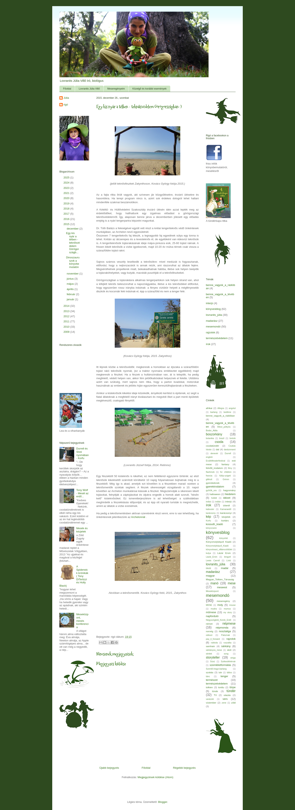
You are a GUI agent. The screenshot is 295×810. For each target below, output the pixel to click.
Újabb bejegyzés (109, 767)
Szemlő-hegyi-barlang (216, 669)
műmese (211, 612)
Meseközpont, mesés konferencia (82, 621)
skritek (209, 654)
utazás (227, 695)
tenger (224, 676)
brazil (221, 438)
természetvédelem (217, 338)
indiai (208, 502)
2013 (67, 311)
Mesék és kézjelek (82, 530)
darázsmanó (230, 449)
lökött (208, 568)
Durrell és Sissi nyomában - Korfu (82, 453)
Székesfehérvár (228, 661)
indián (218, 502)
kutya (208, 553)
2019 (67, 203)
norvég (209, 631)
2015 (67, 224)
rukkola (214, 643)
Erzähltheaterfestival (215, 461)
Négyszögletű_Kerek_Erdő (218, 620)
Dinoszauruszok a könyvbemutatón (72, 262)
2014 (67, 305)
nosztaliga (225, 631)
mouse (232, 605)
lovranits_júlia (214, 314)
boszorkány (214, 434)
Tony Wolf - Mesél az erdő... (82, 493)
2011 (67, 321)
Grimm (226, 479)
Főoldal (67, 88)
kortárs (225, 520)
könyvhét (223, 538)
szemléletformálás (220, 665)
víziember (211, 702)
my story (227, 612)
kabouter (210, 509)
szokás (209, 672)
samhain (210, 646)
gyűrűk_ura (211, 490)
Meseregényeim (116, 88)
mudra (214, 609)
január (71, 299)
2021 (67, 193)
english (209, 457)
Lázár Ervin (224, 553)
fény (230, 468)
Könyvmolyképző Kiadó (218, 541)
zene (224, 703)
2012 (67, 316)
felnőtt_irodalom (214, 468)
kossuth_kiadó (214, 524)
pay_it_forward (213, 639)
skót (229, 650)
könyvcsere (211, 528)
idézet (226, 497)
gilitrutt (209, 479)
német (209, 623)
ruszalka (227, 643)
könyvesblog (213, 308)
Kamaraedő (225, 509)
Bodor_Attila (212, 430)
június (71, 278)
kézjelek (226, 516)
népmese (229, 623)
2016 (67, 219)
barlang (214, 412)
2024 (67, 182)
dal (217, 449)
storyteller (213, 657)
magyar (210, 575)
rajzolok (210, 332)
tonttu (221, 687)
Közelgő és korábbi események (149, 88)
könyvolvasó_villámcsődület (219, 549)
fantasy (225, 464)
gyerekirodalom (215, 486)
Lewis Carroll (213, 560)
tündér (231, 691)
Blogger (162, 801)
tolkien (209, 687)
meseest (222, 587)
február (71, 294)
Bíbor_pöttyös (223, 427)
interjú (209, 303)
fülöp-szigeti (225, 476)
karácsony (211, 513)
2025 (67, 177)
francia (209, 476)
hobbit (214, 498)
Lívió (228, 560)
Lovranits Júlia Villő (89, 88)
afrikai (209, 408)
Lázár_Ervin (211, 557)
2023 (67, 187)
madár (225, 568)
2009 (67, 331)
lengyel (227, 557)
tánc (208, 676)
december (73, 228)
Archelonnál (138, 517)
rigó (66, 104)
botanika (210, 438)
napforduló (212, 616)
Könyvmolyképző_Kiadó (217, 546)
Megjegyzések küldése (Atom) (155, 777)
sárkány (226, 646)
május (71, 283)
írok (208, 344)
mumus (227, 609)
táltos (229, 672)
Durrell (228, 453)
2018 (67, 208)
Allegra (220, 408)
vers (225, 698)
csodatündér (212, 445)
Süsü (212, 661)
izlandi (226, 505)
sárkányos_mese (214, 650)
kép (208, 516)
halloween (215, 494)
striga (233, 658)
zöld (233, 702)
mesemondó (213, 326)
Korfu (208, 521)
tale (220, 672)
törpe (232, 687)
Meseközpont (212, 591)
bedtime (227, 412)
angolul (232, 408)
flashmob (210, 472)
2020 (67, 198)
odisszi (209, 635)
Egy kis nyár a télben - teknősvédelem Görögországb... (73, 243)
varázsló (210, 699)
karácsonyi (226, 513)
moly (220, 604)
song (226, 654)
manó (214, 583)
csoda (219, 442)
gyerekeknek (212, 483)
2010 (67, 326)
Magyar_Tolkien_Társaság (220, 579)
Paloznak (225, 635)
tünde (215, 691)
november (73, 273)
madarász (212, 320)
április (71, 289)
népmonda (222, 627)
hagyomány (229, 490)
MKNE (209, 605)
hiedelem (230, 494)
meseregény (223, 601)
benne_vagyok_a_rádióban (220, 415)
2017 (67, 213)
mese (232, 583)
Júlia (66, 97)
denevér (214, 453)
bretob (233, 438)
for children (225, 472)
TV (215, 695)
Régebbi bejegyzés (184, 767)
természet (212, 679)
